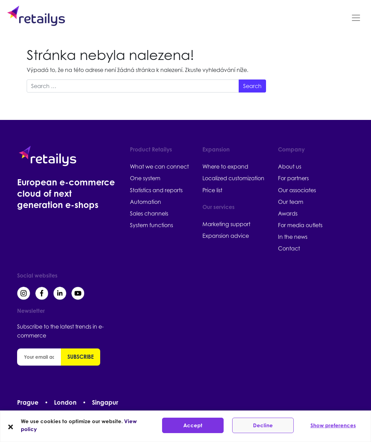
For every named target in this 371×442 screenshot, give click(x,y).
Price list (212, 190)
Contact (289, 248)
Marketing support (226, 224)
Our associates (297, 190)
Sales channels (149, 213)
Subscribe (80, 356)
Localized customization (233, 178)
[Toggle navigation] (356, 18)
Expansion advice (225, 235)
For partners (293, 178)
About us (289, 166)
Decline (263, 425)
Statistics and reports (156, 190)
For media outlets (300, 225)
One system (145, 178)
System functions (151, 225)
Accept (192, 425)
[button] (10, 426)
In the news (292, 236)
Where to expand (225, 166)
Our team (290, 201)
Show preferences (333, 425)
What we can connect (159, 166)
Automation (145, 201)
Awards (287, 213)
